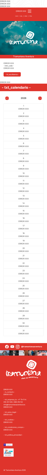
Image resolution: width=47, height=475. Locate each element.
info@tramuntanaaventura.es (14, 405)
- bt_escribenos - (12, 74)
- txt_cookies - (9, 420)
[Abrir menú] (29, 11)
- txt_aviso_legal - (10, 412)
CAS (16, 16)
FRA (30, 16)
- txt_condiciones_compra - (14, 427)
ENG (26, 16)
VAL (21, 16)
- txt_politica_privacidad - (13, 435)
